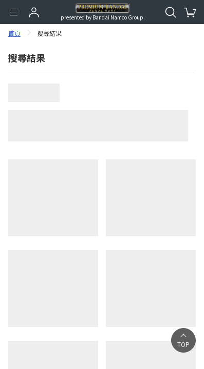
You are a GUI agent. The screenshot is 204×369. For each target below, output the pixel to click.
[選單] (14, 12)
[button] (183, 340)
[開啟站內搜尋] (170, 12)
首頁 (14, 33)
